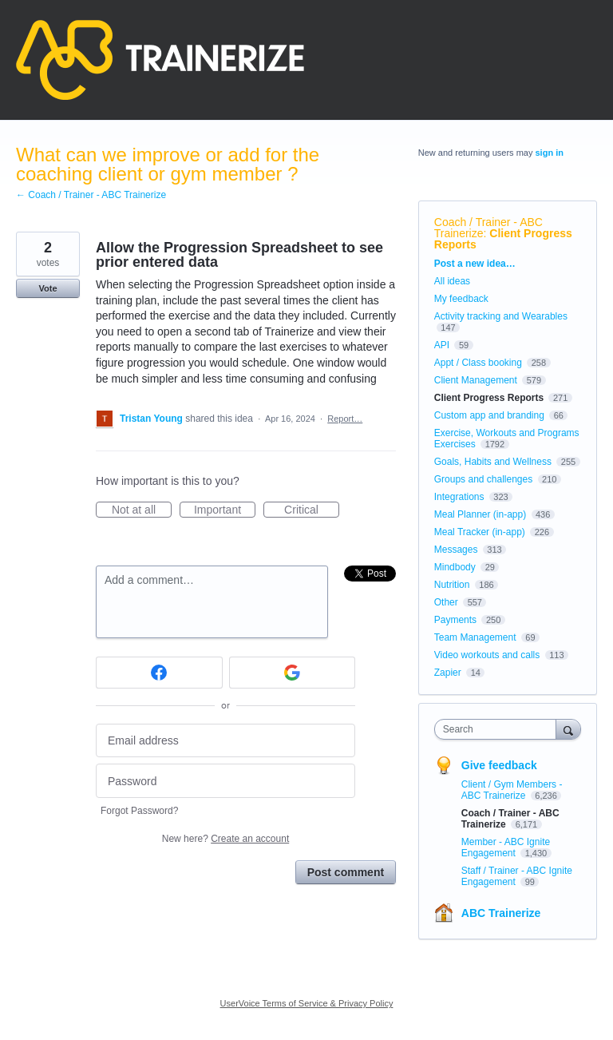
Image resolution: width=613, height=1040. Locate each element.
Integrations (459, 496)
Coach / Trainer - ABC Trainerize (488, 228)
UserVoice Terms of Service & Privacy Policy (307, 1003)
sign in (550, 152)
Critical (311, 510)
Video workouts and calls (487, 655)
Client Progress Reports (503, 239)
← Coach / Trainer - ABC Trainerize (91, 194)
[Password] (225, 781)
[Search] (568, 729)
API (441, 345)
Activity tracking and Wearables (501, 316)
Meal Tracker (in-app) (479, 532)
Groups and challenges (483, 479)
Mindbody (455, 567)
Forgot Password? (139, 810)
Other (446, 602)
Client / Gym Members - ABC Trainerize (512, 790)
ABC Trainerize (501, 913)
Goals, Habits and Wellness (493, 461)
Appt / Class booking (478, 362)
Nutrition (452, 584)
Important (224, 510)
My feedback (461, 298)
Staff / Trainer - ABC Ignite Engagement (516, 876)
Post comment (345, 872)
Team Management (475, 637)
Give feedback (499, 765)
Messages (456, 549)
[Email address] (225, 741)
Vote (47, 288)
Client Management (475, 380)
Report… (344, 418)
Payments (455, 619)
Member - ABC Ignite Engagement (505, 847)
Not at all (142, 510)
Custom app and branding (489, 415)
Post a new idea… (475, 263)
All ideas (452, 281)
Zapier (447, 672)
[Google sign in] (292, 673)
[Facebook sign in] (159, 673)
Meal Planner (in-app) (480, 514)
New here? (225, 838)
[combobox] (499, 729)
